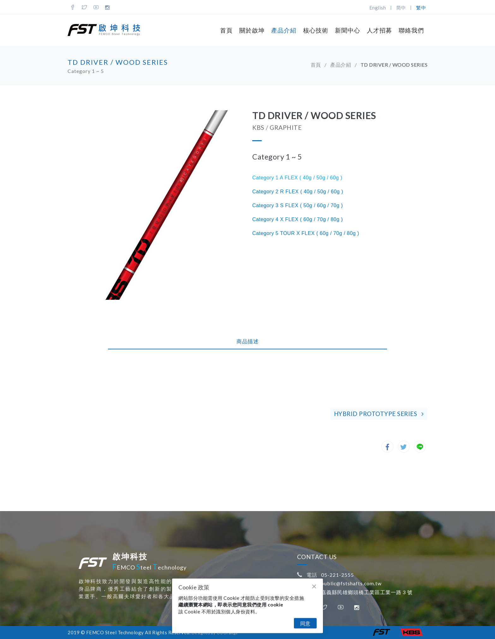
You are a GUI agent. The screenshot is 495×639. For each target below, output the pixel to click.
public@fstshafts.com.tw (351, 583)
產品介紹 (283, 30)
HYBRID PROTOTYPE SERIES (379, 413)
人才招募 (379, 30)
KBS (258, 127)
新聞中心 (347, 30)
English (377, 7)
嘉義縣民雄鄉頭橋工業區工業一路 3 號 (367, 592)
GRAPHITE (286, 127)
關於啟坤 (252, 30)
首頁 (226, 30)
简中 (401, 7)
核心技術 (315, 30)
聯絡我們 (411, 30)
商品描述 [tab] (247, 341)
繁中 (421, 7)
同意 (305, 623)
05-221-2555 (337, 575)
